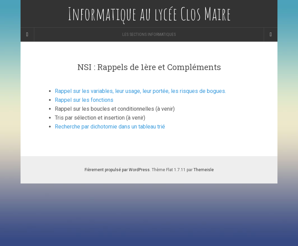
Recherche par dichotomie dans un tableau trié (110, 126)
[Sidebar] (27, 34)
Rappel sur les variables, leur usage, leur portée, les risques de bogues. (140, 91)
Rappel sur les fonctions (84, 100)
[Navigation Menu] (270, 34)
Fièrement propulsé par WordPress (117, 169)
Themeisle (204, 169)
